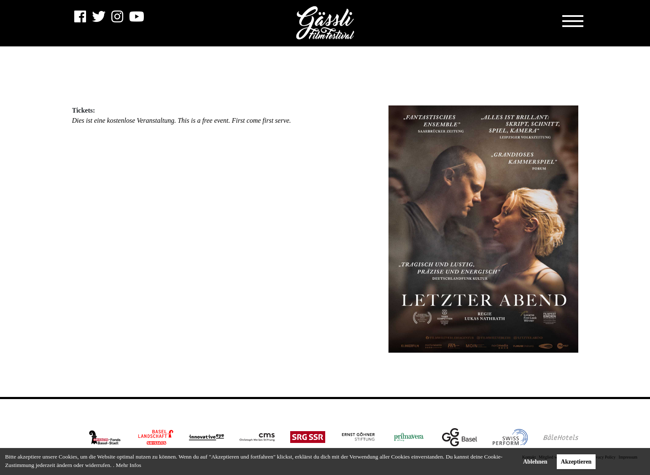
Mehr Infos (128, 465)
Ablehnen (535, 462)
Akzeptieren (576, 462)
